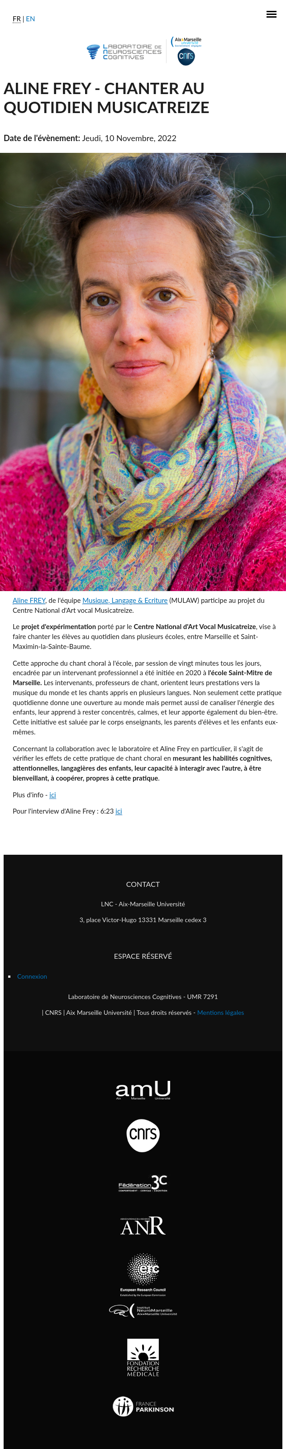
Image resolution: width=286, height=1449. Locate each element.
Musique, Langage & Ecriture (124, 600)
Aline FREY (29, 600)
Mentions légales (220, 1012)
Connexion (32, 976)
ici (52, 795)
